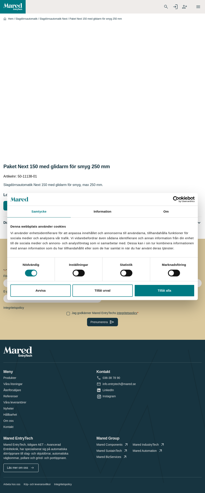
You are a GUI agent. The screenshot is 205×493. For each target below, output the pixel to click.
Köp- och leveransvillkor (37, 484)
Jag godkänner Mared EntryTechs (104, 313)
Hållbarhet (10, 414)
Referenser (10, 396)
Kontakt (8, 427)
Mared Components (113, 444)
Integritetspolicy (63, 484)
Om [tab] (166, 211)
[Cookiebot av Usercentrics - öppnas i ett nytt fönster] (176, 199)
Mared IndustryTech (149, 444)
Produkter (9, 378)
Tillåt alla (164, 290)
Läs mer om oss (20, 467)
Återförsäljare (12, 390)
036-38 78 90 (111, 378)
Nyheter (8, 408)
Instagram (109, 396)
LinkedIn (108, 390)
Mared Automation (148, 451)
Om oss (8, 420)
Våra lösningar (12, 384)
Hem (10, 18)
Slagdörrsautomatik (26, 18)
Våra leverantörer (14, 402)
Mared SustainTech (112, 451)
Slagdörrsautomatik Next (53, 18)
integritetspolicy (127, 313)
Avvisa (41, 290)
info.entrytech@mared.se (119, 384)
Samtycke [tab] (39, 211)
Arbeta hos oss (11, 484)
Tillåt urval (103, 290)
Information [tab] (102, 211)
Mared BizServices (112, 457)
